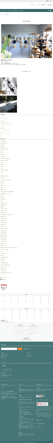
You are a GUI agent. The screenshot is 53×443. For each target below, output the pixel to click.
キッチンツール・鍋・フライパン (6, 124)
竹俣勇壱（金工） (4, 230)
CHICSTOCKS (3, 259)
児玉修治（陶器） (4, 218)
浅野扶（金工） (3, 185)
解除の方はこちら (27, 348)
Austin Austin (3, 253)
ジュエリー (3, 120)
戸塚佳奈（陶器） (4, 232)
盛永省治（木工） (4, 245)
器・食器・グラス (4, 122)
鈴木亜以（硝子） (4, 224)
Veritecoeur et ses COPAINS (6, 179)
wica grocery (7, 14)
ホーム (2, 14)
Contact (8, 10)
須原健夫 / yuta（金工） (5, 228)
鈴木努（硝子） (3, 226)
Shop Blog (21, 10)
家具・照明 (3, 128)
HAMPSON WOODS (4, 263)
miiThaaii (2, 255)
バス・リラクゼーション (5, 130)
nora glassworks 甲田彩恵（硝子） (7, 214)
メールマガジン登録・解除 (6, 369)
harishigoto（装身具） (4, 160)
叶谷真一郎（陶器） (4, 208)
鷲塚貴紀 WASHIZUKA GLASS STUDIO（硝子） (9, 247)
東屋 (1, 187)
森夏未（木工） (3, 243)
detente (2, 152)
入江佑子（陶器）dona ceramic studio (7, 191)
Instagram (4, 279)
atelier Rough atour (4, 143)
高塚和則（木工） (4, 216)
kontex (2, 168)
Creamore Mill (3, 239)
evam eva (2, 154)
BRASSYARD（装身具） (5, 148)
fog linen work (3, 156)
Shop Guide (3, 10)
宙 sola (2, 201)
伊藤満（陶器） (3, 189)
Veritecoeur (3, 177)
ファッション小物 (4, 118)
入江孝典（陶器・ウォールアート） (7, 193)
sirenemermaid (3, 270)
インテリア (3, 126)
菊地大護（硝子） (4, 212)
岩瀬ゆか (2, 197)
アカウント (49, 0)
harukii (2, 162)
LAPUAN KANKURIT (4, 170)
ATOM (4, 372)
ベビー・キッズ (3, 132)
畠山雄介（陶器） (4, 237)
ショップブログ (4, 370)
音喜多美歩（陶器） (4, 203)
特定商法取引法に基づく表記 (6, 374)
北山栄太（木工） (4, 210)
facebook (3, 277)
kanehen (2, 166)
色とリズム (3, 195)
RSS (2, 372)
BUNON (2, 150)
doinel (2, 251)
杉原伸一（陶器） (4, 222)
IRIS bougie (3, 164)
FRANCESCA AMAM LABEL (6, 158)
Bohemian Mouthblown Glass (6, 272)
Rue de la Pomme (4, 268)
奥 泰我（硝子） (3, 199)
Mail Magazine (15, 10)
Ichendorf (2, 261)
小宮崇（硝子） (3, 220)
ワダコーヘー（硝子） (4, 249)
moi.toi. (2, 172)
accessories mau (4, 141)
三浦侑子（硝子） (4, 241)
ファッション (3, 116)
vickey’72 (2, 183)
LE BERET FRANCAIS (5, 257)
